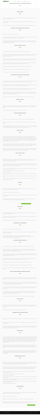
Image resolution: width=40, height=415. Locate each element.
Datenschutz (30, 413)
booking (25, 1)
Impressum (35, 413)
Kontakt (26, 413)
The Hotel (15, 1)
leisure (22, 1)
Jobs (27, 1)
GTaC (28, 1)
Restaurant (19, 1)
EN (36, 1)
